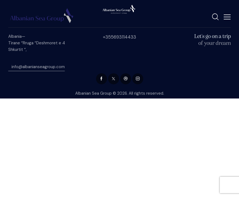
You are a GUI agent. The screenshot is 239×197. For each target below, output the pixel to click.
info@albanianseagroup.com (36, 66)
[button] (227, 17)
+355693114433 (119, 37)
